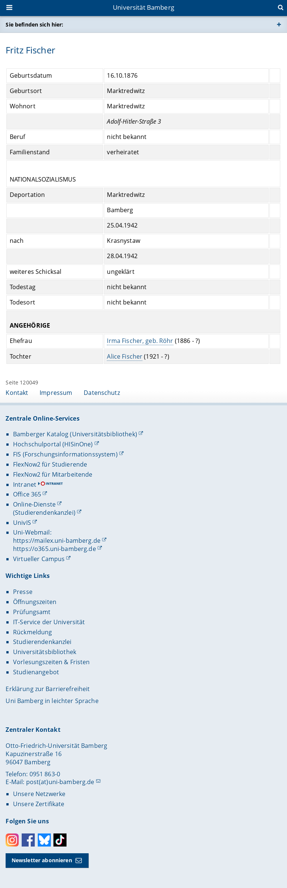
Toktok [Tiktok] (60, 840)
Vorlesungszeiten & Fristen (51, 662)
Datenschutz (102, 393)
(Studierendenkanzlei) (44, 512)
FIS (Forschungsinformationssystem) (65, 454)
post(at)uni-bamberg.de (60, 782)
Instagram (12, 840)
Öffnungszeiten (34, 602)
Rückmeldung (32, 632)
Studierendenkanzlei (42, 642)
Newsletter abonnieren (42, 860)
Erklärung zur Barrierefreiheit (48, 689)
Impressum (56, 393)
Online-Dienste (34, 504)
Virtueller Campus (39, 559)
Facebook (28, 840)
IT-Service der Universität (49, 622)
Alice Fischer (125, 356)
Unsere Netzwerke (39, 794)
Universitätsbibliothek (44, 652)
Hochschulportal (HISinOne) (53, 444)
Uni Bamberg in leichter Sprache (52, 701)
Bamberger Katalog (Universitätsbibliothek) (75, 434)
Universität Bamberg (143, 7)
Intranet (24, 484)
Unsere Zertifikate (39, 804)
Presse (23, 592)
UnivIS (22, 523)
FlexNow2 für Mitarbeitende (53, 474)
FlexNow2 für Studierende (50, 464)
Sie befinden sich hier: (34, 24)
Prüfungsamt (32, 612)
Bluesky (44, 840)
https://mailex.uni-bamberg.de (57, 540)
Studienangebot (36, 672)
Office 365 (27, 494)
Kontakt (17, 393)
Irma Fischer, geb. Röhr (140, 341)
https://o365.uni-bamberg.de (54, 549)
